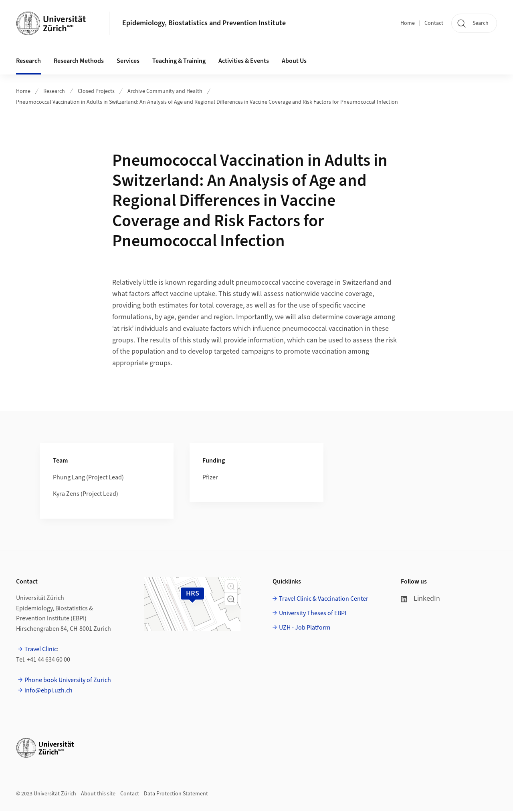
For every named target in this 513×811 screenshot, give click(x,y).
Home (407, 23)
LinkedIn (420, 599)
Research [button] (28, 60)
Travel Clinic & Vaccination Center (323, 598)
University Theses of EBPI (312, 613)
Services (128, 60)
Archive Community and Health (164, 91)
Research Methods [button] (79, 60)
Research (54, 91)
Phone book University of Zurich (67, 680)
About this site (98, 794)
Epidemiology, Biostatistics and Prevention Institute (204, 23)
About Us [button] (294, 60)
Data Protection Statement (176, 794)
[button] (230, 586)
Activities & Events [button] (243, 60)
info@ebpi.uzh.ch (49, 690)
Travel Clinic (40, 649)
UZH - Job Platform (304, 627)
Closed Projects (96, 91)
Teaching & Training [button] (179, 60)
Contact (433, 23)
